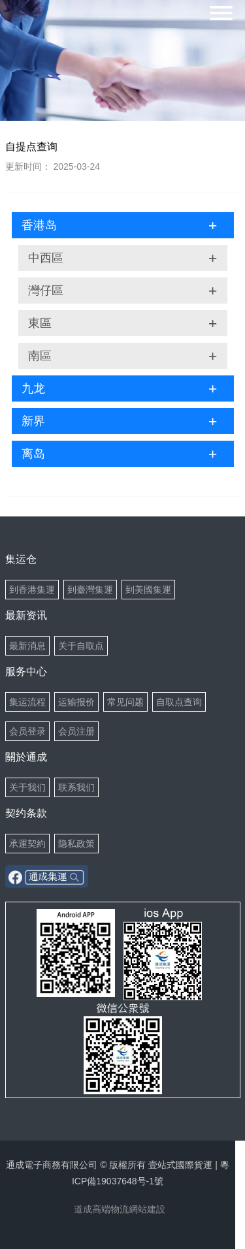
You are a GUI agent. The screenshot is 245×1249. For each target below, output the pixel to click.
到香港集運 (32, 589)
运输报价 (76, 702)
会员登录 (27, 731)
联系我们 (76, 787)
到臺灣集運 (90, 589)
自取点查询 (179, 702)
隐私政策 (76, 843)
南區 (123, 356)
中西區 (123, 258)
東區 (123, 323)
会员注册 (76, 731)
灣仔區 (123, 290)
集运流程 (27, 702)
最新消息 (27, 645)
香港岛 (120, 225)
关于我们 (27, 787)
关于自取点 (81, 645)
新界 (120, 421)
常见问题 (125, 702)
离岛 (120, 454)
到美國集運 (148, 589)
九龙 (120, 388)
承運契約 (27, 843)
